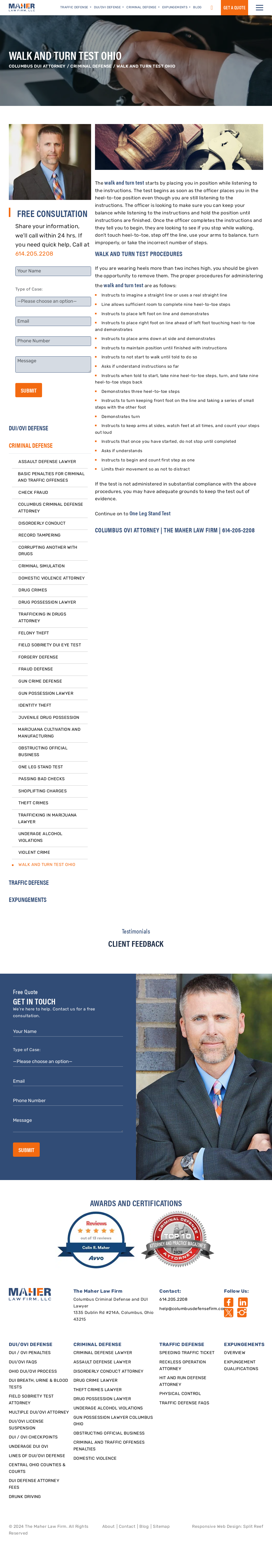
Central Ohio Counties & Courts (37, 1468)
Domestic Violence (95, 1459)
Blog (197, 7)
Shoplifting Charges (42, 791)
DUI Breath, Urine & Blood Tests (38, 1384)
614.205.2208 (34, 254)
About (108, 1527)
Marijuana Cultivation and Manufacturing (49, 733)
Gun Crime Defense (40, 681)
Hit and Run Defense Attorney (182, 1381)
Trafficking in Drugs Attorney (42, 617)
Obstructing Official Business (43, 751)
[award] (97, 1240)
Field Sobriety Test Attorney (31, 1399)
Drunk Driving (25, 1497)
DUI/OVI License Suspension (26, 1425)
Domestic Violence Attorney (51, 578)
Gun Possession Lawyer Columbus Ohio (113, 1421)
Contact (127, 1527)
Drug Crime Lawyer (95, 1381)
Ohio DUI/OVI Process (33, 1372)
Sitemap (161, 1527)
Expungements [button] (175, 7)
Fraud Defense (35, 669)
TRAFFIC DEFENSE (29, 882)
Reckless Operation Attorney (182, 1365)
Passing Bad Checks (41, 779)
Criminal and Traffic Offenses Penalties (109, 1446)
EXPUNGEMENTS (27, 899)
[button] (259, 7)
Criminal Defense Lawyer (102, 1353)
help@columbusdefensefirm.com (193, 1309)
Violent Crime (34, 853)
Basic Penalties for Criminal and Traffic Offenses (51, 477)
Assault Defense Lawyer (47, 462)
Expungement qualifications (241, 1365)
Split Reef (253, 1527)
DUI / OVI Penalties (30, 1353)
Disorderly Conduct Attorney (108, 1372)
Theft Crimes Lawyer (97, 1390)
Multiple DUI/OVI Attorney (39, 1413)
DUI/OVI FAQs (23, 1362)
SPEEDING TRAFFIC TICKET (186, 1353)
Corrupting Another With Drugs (47, 551)
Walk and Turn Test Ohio (46, 865)
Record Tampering (39, 535)
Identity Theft (34, 706)
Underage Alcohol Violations (40, 837)
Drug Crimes (32, 590)
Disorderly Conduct (42, 524)
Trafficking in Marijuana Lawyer (47, 818)
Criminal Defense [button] (141, 7)
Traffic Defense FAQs (184, 1403)
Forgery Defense (38, 657)
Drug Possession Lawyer (47, 603)
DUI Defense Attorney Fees (34, 1484)
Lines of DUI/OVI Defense (37, 1456)
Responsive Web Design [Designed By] (216, 1527)
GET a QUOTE (234, 7)
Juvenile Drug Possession (48, 718)
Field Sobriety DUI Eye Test (49, 645)
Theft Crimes (33, 803)
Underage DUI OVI (28, 1447)
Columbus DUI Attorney (37, 66)
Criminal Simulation (41, 566)
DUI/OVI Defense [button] (108, 7)
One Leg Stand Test (40, 767)
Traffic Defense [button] (74, 7)
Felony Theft (33, 633)
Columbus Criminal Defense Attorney (50, 508)
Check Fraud (33, 493)
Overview (234, 1353)
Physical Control (180, 1394)
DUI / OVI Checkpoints (33, 1437)
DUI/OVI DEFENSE (28, 427)
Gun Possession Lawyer (45, 694)
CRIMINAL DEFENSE (91, 66)
